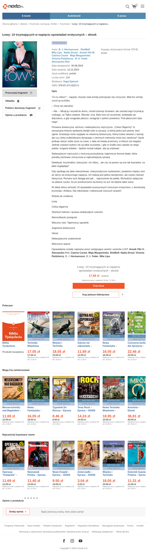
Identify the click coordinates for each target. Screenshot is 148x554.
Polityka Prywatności (52, 526)
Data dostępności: (61, 65)
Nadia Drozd (70, 52)
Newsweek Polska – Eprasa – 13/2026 (36, 475)
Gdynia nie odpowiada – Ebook (85, 346)
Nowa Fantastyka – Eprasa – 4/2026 (111, 346)
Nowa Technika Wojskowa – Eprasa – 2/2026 (111, 410)
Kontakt (140, 526)
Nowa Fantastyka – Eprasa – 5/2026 (36, 410)
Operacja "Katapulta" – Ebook (9, 475)
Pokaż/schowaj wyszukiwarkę (127, 6)
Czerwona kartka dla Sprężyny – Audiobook (137, 346)
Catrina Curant (60, 55)
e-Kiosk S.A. (82, 548)
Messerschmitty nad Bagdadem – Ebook (11, 410)
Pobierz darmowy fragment (20, 108)
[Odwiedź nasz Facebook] (64, 541)
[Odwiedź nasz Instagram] (72, 541)
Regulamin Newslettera (88, 526)
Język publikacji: (60, 73)
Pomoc (130, 526)
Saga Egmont (70, 81)
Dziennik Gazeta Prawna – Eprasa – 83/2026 (137, 475)
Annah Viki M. (87, 52)
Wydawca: (57, 81)
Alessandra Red (61, 61)
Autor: (55, 49)
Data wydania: (59, 69)
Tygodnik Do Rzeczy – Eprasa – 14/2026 (61, 410)
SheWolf (85, 49)
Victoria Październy (62, 58)
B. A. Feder (81, 58)
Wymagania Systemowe (113, 526)
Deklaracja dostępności (102, 532)
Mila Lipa (57, 52)
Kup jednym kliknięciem (95, 294)
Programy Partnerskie (14, 526)
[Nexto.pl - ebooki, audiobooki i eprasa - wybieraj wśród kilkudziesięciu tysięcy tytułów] (13, 6)
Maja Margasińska (80, 55)
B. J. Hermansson (69, 49)
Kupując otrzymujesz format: (116, 49)
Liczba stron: (59, 77)
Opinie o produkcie (16, 115)
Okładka (9, 101)
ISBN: (55, 85)
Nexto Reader (33, 526)
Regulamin (70, 526)
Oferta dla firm (122, 532)
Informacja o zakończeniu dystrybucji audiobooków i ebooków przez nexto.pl (54, 532)
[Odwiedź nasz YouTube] (80, 541)
